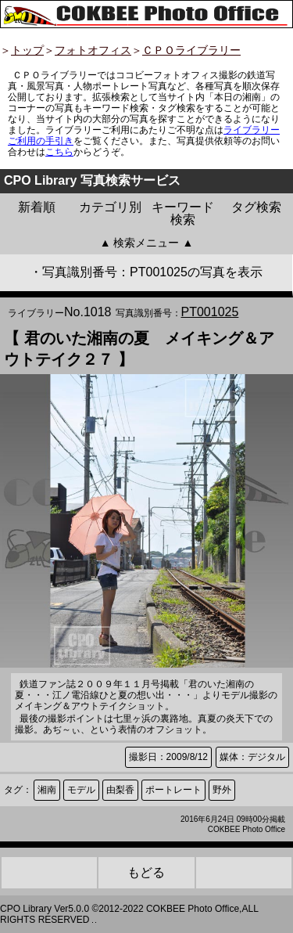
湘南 (47, 789)
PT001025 (210, 312)
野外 (222, 789)
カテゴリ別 (110, 207)
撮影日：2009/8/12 (168, 756)
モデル (81, 789)
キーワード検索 (183, 213)
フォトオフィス (93, 50)
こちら (59, 151)
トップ (27, 50)
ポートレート (173, 789)
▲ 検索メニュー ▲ (147, 242)
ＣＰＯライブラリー (191, 50)
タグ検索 (256, 207)
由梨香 (120, 789)
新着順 (36, 207)
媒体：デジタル (252, 756)
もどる (146, 872)
